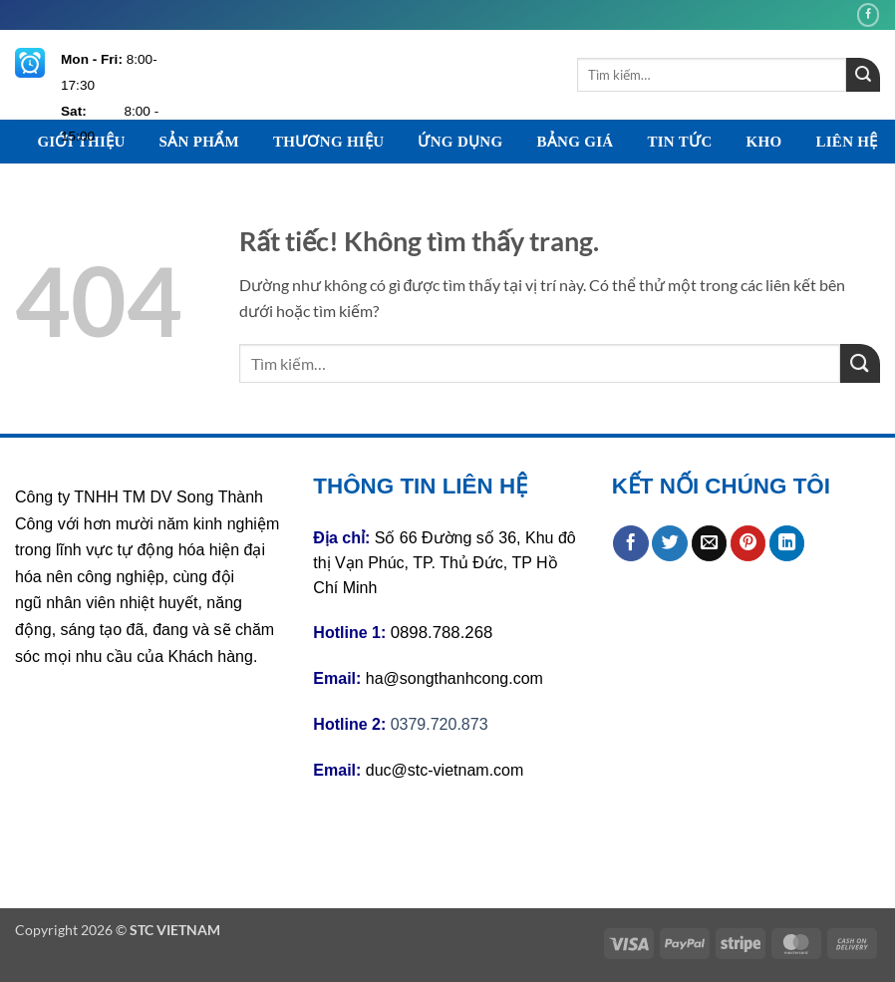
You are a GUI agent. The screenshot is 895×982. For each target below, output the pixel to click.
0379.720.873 (439, 724)
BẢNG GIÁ (574, 142)
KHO (764, 142)
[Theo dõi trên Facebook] (868, 14)
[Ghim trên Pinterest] (748, 543)
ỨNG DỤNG (460, 142)
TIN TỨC (679, 142)
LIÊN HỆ (846, 142)
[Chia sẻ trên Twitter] (670, 543)
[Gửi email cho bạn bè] (710, 543)
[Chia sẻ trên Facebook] (631, 543)
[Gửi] (863, 75)
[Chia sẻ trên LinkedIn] (787, 543)
